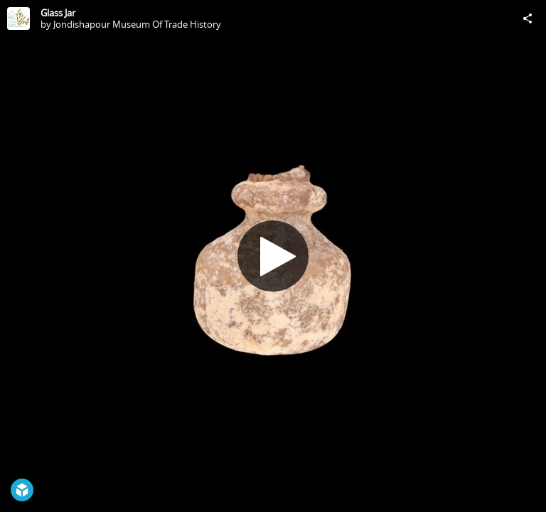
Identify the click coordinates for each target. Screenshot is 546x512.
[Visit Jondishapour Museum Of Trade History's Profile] (18, 18)
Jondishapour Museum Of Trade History (137, 24)
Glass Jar (58, 12)
